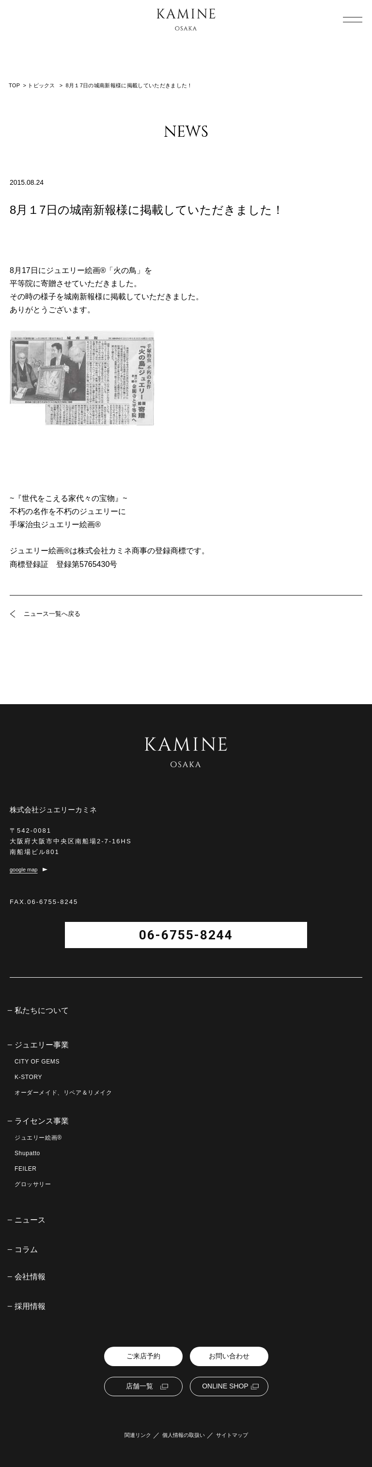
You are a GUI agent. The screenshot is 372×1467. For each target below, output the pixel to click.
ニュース (30, 1220)
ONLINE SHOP (225, 1386)
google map (24, 869)
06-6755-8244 (186, 935)
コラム (26, 1250)
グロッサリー (33, 1184)
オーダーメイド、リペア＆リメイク (63, 1093)
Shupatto (27, 1153)
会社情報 (30, 1277)
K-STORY (28, 1077)
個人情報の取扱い (183, 1435)
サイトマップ (232, 1435)
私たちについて (42, 1011)
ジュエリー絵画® (38, 1138)
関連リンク (137, 1435)
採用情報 (30, 1306)
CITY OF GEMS (37, 1061)
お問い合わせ (229, 1356)
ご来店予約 (143, 1356)
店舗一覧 (139, 1386)
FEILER (26, 1169)
